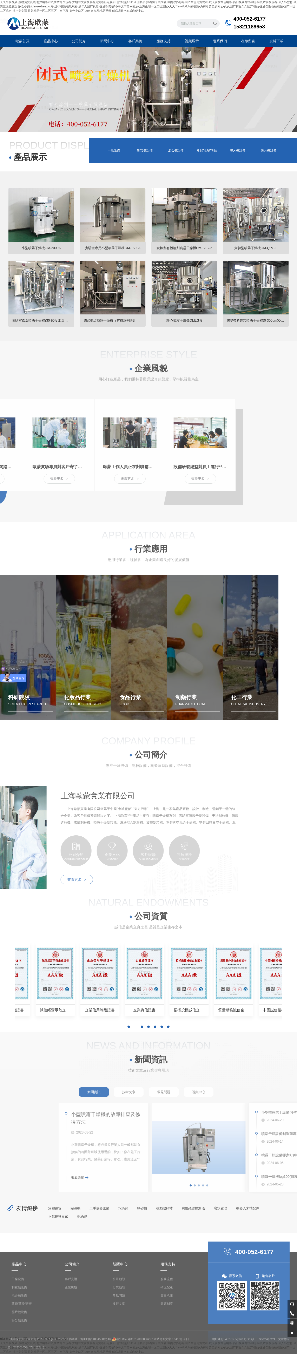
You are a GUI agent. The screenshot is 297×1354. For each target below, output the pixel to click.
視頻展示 (190, 41)
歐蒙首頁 (21, 41)
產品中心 (49, 41)
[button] (135, 123)
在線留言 (247, 41)
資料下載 (275, 41)
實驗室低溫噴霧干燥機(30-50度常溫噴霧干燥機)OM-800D (43, 320)
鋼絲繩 (82, 1216)
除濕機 (75, 1208)
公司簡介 (78, 41)
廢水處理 (220, 1208)
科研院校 (19, 705)
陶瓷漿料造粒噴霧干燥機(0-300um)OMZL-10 (258, 320)
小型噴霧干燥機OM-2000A (41, 248)
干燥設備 (114, 150)
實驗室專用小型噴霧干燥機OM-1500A (112, 248)
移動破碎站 (164, 1208)
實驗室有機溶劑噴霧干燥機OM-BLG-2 (184, 248)
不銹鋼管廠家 (58, 1216)
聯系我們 (219, 41)
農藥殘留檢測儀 (193, 1208)
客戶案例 (134, 41)
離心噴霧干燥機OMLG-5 (184, 320)
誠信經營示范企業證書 (114, 1010)
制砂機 (142, 1208)
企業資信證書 (251, 1010)
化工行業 (241, 705)
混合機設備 (176, 150)
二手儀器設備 (99, 1208)
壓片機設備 (237, 150)
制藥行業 (186, 705)
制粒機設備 (145, 150)
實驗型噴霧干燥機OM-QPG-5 (255, 248)
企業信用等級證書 (183, 1010)
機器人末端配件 (247, 1208)
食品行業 (130, 705)
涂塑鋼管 (54, 1208)
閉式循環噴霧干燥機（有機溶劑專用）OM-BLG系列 (115, 320)
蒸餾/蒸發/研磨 (207, 150)
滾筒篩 (123, 1208)
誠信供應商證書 (46, 1010)
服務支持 (162, 41)
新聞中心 (106, 41)
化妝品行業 (77, 705)
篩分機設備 (268, 150)
